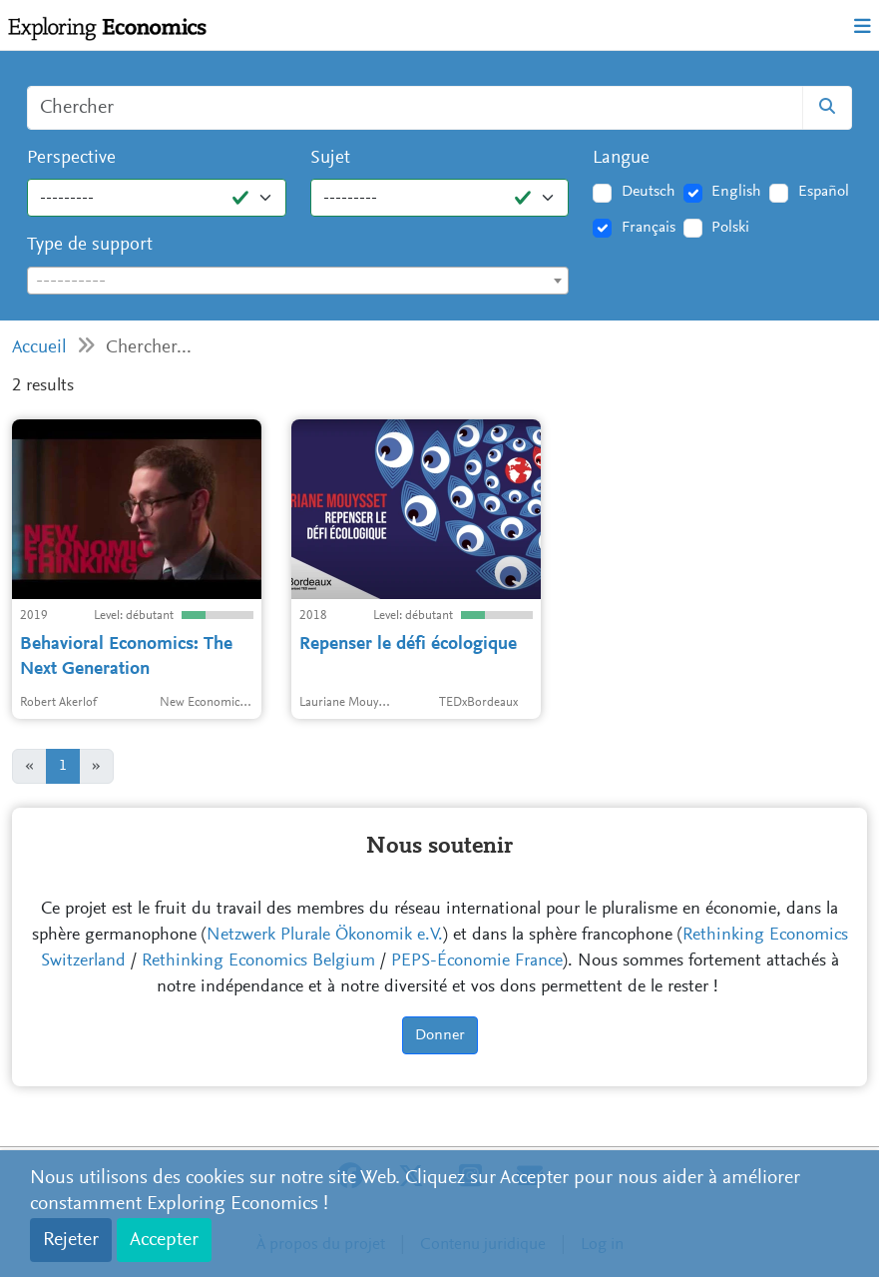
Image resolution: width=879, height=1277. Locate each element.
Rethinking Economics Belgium (258, 961)
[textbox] (298, 282)
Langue (621, 158)
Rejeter (71, 1240)
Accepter (164, 1240)
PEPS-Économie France (477, 961)
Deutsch (648, 192)
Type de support (90, 245)
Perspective (71, 158)
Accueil (39, 347)
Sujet (330, 158)
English (736, 192)
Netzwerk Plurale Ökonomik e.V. (325, 936)
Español (823, 192)
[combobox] (298, 281)
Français (648, 228)
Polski (730, 228)
